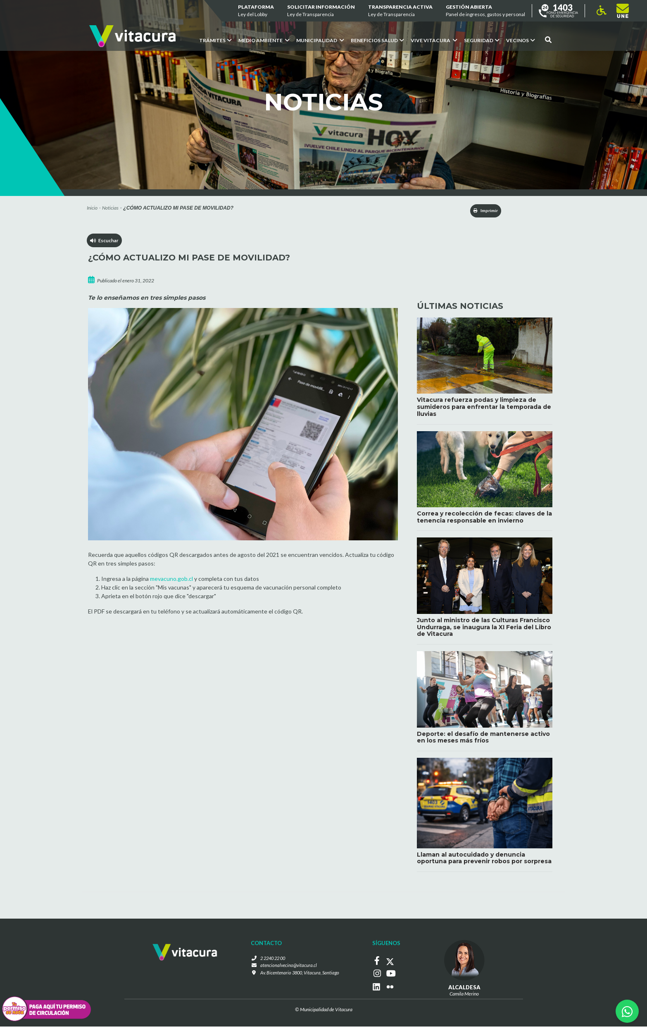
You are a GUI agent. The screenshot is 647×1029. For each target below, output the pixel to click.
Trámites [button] (215, 40)
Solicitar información (321, 11)
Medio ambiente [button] (264, 40)
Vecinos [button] (520, 40)
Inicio (92, 208)
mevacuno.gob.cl (171, 579)
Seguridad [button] (482, 40)
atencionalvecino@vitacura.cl (286, 969)
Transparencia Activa (400, 11)
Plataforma (256, 11)
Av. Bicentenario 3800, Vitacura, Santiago (299, 976)
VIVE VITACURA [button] (434, 40)
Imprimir (481, 211)
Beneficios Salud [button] (377, 40)
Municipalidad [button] (320, 40)
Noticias (110, 208)
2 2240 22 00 (271, 961)
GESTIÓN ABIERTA (485, 11)
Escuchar (104, 242)
